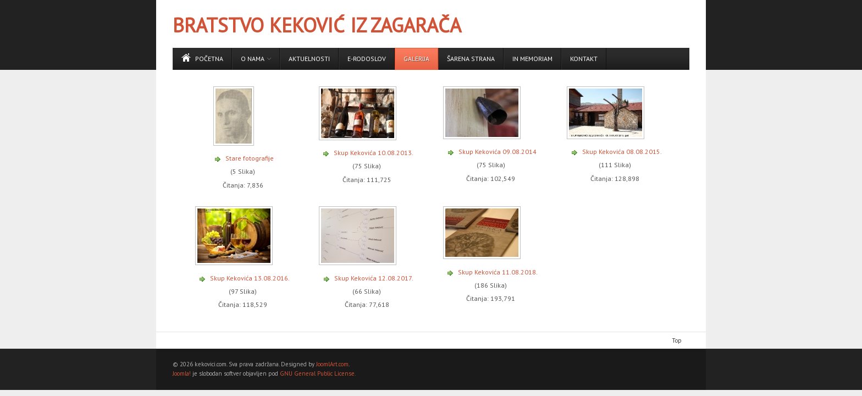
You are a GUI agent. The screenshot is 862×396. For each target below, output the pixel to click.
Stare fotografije (249, 158)
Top (677, 340)
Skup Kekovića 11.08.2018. (498, 272)
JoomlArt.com (332, 364)
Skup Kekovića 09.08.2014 (497, 151)
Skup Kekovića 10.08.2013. (373, 152)
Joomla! (182, 373)
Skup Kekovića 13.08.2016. (250, 278)
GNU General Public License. (318, 373)
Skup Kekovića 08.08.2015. (622, 151)
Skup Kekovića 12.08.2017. (373, 278)
